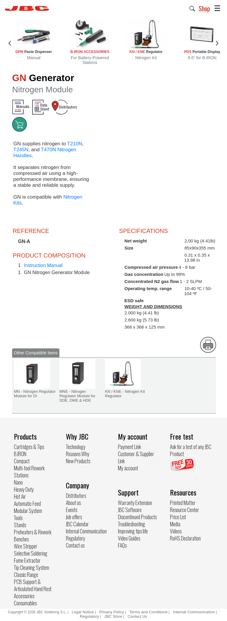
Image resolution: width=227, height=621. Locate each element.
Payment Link (129, 447)
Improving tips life (133, 531)
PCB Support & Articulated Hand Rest (32, 585)
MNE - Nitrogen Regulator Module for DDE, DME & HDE (77, 396)
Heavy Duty (24, 489)
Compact (22, 461)
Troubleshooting (131, 524)
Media (175, 524)
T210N (74, 144)
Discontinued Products (137, 517)
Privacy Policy (111, 612)
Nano (18, 482)
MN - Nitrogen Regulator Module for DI (35, 393)
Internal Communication (86, 531)
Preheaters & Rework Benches (32, 535)
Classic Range (26, 574)
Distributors (76, 495)
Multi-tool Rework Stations (29, 471)
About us (73, 502)
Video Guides (129, 538)
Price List (178, 517)
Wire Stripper (25, 546)
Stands (20, 525)
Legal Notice (83, 612)
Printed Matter (182, 502)
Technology (75, 447)
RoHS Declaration (185, 538)
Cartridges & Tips (29, 447)
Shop (204, 8)
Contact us (75, 545)
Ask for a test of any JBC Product (190, 450)
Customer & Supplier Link (136, 457)
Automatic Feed (27, 503)
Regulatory (75, 538)
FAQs (122, 545)
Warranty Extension (135, 502)
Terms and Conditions (148, 612)
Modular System (28, 510)
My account (128, 468)
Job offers (74, 517)
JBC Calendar (77, 524)
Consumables (25, 603)
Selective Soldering (30, 553)
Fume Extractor (27, 560)
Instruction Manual (43, 265)
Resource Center (184, 510)
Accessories (24, 596)
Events (71, 510)
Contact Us (137, 616)
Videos (175, 531)
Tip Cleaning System (31, 567)
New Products (78, 461)
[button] (192, 8)
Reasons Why (77, 454)
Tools (18, 518)
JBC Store (113, 616)
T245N (20, 149)
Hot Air (20, 496)
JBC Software (130, 510)
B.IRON (20, 454)
